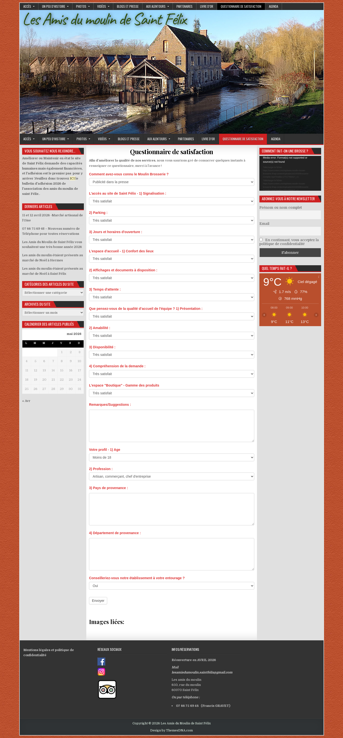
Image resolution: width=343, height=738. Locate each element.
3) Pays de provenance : (108, 488)
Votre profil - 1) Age (104, 450)
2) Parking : (98, 213)
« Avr (26, 401)
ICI (72, 178)
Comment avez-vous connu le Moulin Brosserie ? (129, 174)
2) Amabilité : (99, 328)
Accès (27, 6)
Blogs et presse (128, 6)
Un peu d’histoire (53, 6)
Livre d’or (206, 6)
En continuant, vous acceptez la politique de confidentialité (289, 242)
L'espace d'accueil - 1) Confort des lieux (121, 251)
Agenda (273, 6)
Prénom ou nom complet (280, 207)
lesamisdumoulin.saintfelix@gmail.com (202, 672)
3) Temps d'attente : (105, 289)
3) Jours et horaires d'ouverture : (115, 232)
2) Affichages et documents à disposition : (123, 270)
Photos (81, 6)
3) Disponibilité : (102, 347)
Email (264, 224)
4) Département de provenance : (115, 533)
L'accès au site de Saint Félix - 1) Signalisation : (127, 193)
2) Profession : (101, 469)
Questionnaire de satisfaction (241, 6)
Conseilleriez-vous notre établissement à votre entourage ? (137, 578)
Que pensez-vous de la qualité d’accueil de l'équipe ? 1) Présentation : (145, 309)
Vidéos (101, 6)
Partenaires (184, 6)
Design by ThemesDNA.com (171, 730)
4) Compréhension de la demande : (117, 366)
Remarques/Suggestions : (110, 405)
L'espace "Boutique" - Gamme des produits (124, 385)
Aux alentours (156, 6)
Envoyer (98, 601)
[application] (290, 173)
